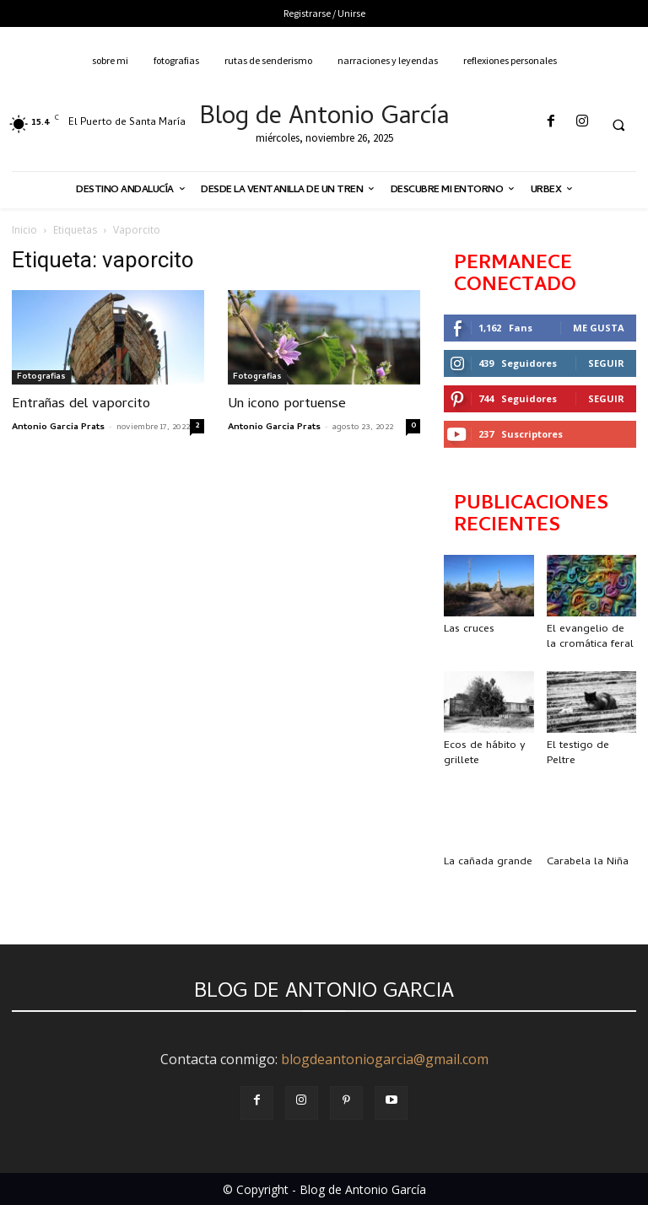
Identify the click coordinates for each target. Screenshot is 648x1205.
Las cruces (469, 629)
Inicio (24, 230)
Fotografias (41, 377)
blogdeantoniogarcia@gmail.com (385, 1059)
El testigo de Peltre (578, 753)
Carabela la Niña (588, 862)
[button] (618, 125)
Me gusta (598, 327)
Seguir (606, 363)
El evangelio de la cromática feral (590, 637)
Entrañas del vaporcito (81, 405)
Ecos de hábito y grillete (485, 753)
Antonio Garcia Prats (58, 427)
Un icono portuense (287, 405)
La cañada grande (488, 862)
